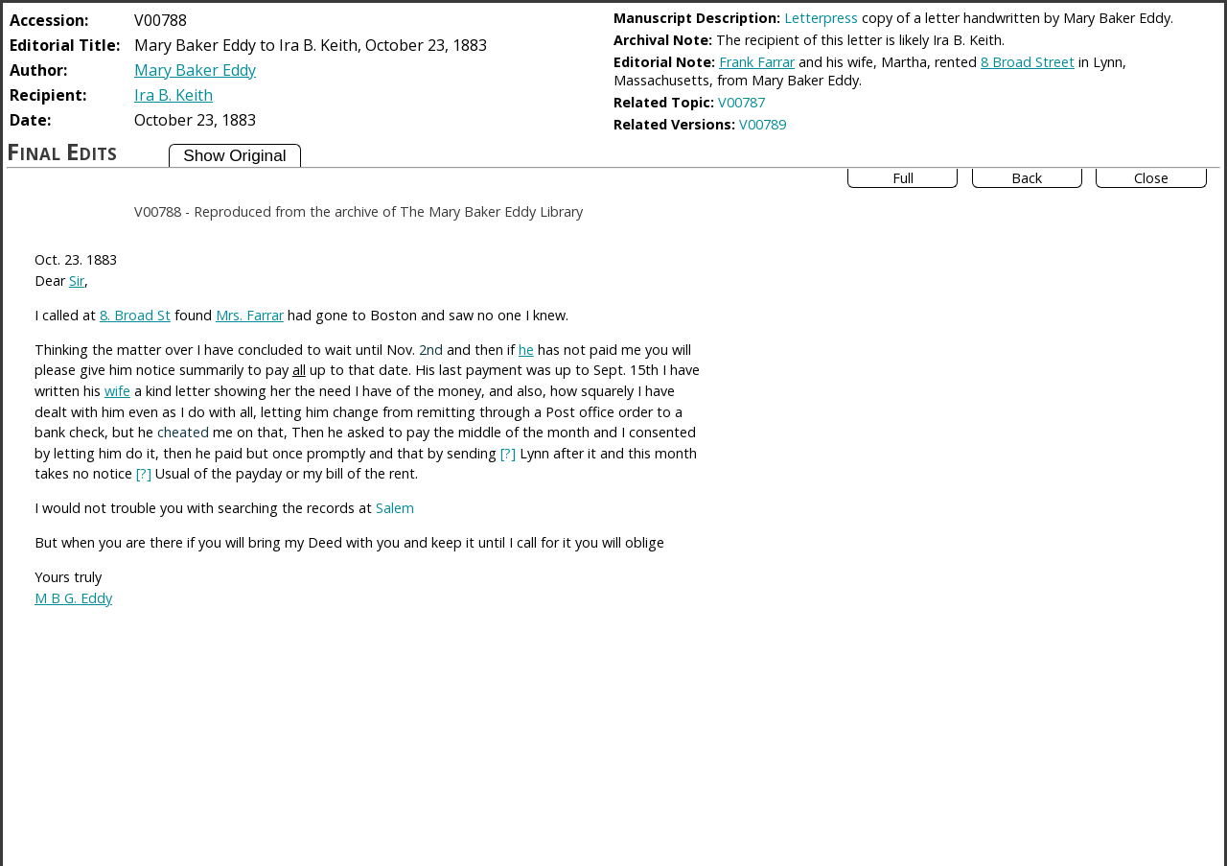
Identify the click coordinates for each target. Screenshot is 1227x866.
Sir (76, 280)
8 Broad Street (1028, 62)
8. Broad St (135, 315)
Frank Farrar (757, 62)
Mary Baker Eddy (195, 70)
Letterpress (821, 18)
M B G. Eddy (73, 598)
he (526, 349)
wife (117, 391)
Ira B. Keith (173, 94)
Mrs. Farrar (250, 315)
